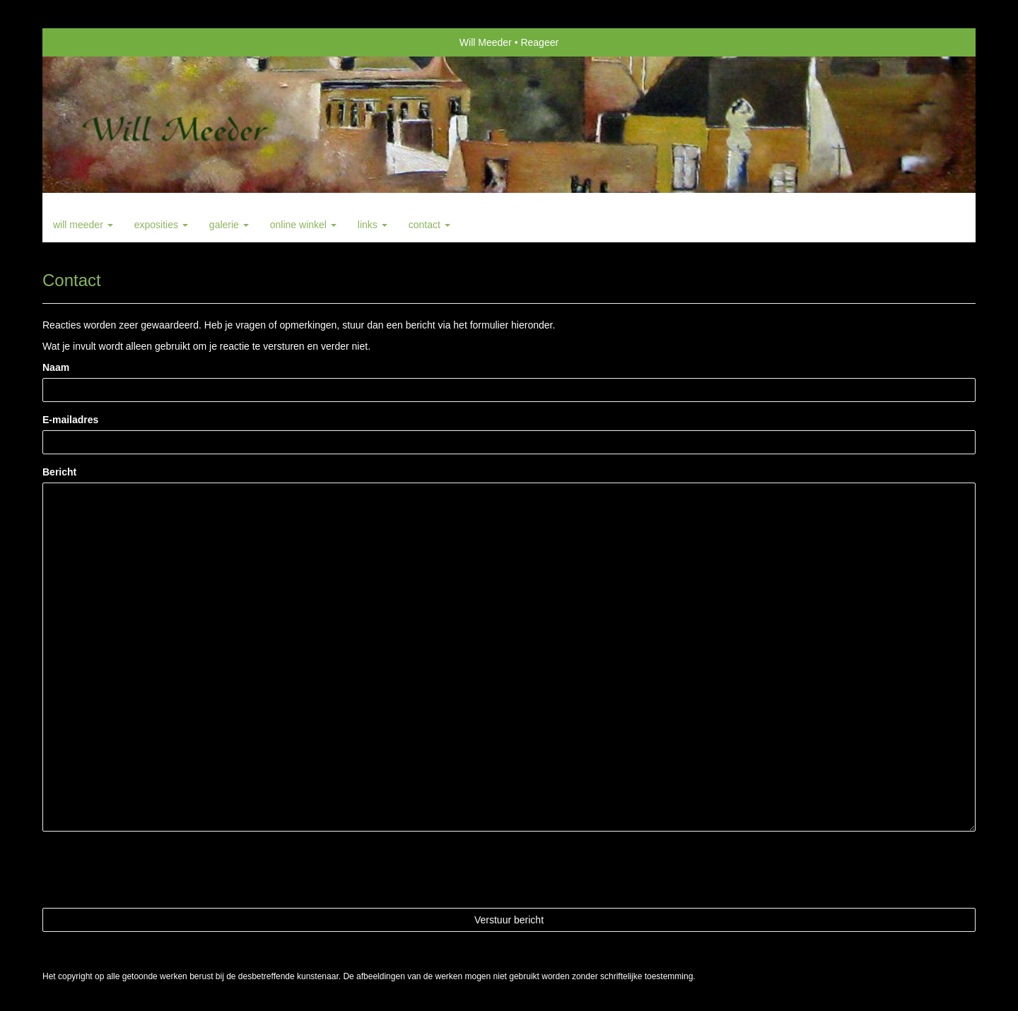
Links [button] (372, 224)
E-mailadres (70, 419)
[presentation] (149, 869)
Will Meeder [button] (83, 224)
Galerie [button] (229, 224)
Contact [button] (429, 224)
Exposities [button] (161, 224)
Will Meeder (486, 42)
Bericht (59, 472)
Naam (55, 367)
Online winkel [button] (303, 224)
